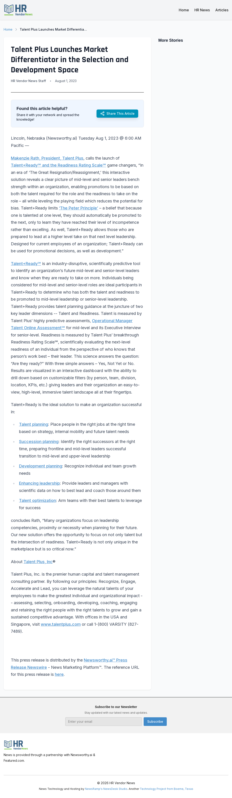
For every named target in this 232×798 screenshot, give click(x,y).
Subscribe (155, 721)
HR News (202, 10)
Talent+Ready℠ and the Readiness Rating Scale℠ (58, 165)
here (59, 674)
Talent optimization (37, 500)
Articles (221, 10)
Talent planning (33, 424)
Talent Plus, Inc (38, 561)
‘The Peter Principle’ (78, 208)
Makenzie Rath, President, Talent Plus (47, 158)
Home (184, 10)
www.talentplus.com (61, 624)
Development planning (40, 466)
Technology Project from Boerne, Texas (166, 789)
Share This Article (117, 113)
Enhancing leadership (39, 483)
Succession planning (38, 441)
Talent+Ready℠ (26, 263)
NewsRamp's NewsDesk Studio (106, 789)
